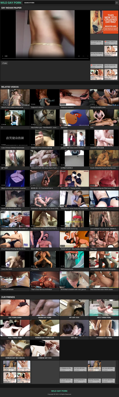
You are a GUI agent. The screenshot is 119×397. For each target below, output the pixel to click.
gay (5, 63)
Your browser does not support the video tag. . (45, 35)
